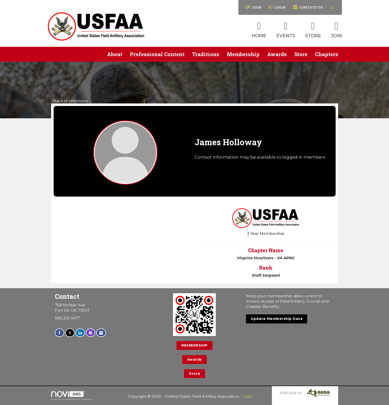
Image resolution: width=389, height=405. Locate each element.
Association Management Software (72, 395)
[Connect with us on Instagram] (90, 332)
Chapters (326, 54)
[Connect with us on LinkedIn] (80, 332)
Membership (243, 54)
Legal (247, 396)
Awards (277, 54)
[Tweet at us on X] (70, 332)
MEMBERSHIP (194, 345)
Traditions (205, 54)
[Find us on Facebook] (59, 332)
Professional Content (157, 54)
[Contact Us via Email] (101, 332)
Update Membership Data (276, 319)
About (114, 54)
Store (300, 54)
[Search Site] (333, 7)
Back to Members (69, 100)
